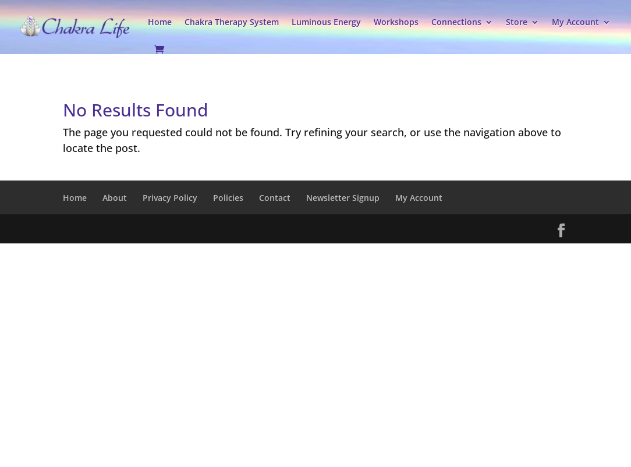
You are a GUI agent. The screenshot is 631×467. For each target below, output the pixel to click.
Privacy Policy (170, 197)
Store (516, 21)
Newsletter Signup (343, 197)
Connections (456, 21)
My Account (575, 21)
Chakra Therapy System (232, 21)
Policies (228, 197)
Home (160, 21)
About (114, 197)
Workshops (396, 21)
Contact (274, 197)
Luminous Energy (326, 21)
